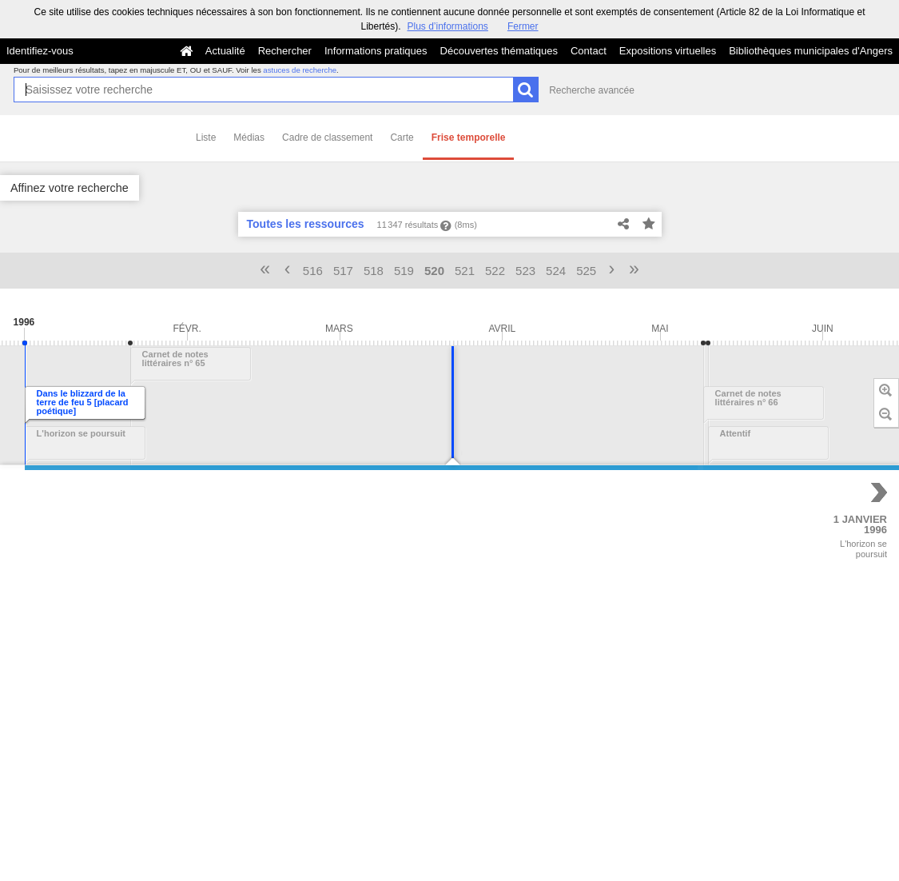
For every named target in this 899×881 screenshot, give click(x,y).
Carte (401, 137)
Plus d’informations (447, 26)
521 (465, 270)
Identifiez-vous (40, 51)
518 (374, 270)
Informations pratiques (376, 51)
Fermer (523, 26)
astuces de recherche (299, 70)
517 (343, 270)
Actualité (225, 51)
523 (525, 270)
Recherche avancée (591, 90)
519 (404, 270)
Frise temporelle (469, 137)
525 (586, 270)
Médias (249, 137)
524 (556, 270)
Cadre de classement (327, 137)
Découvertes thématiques (499, 51)
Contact (589, 51)
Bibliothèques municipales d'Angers (811, 51)
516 (313, 270)
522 (495, 270)
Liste (206, 137)
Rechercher (285, 51)
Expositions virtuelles (667, 51)
